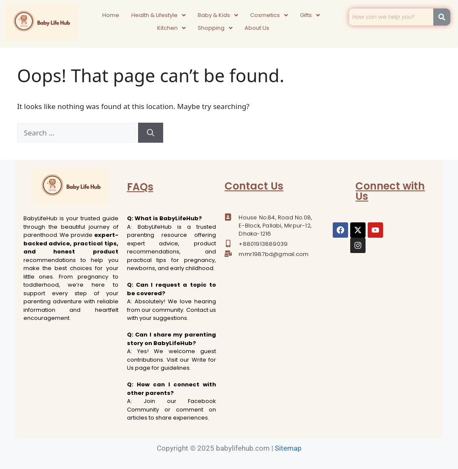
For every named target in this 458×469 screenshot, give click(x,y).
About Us (257, 28)
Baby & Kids (218, 15)
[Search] (150, 133)
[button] (158, 15)
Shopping (215, 28)
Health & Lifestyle (158, 15)
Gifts (310, 15)
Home (110, 15)
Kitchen (171, 28)
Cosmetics (269, 15)
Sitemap (288, 448)
